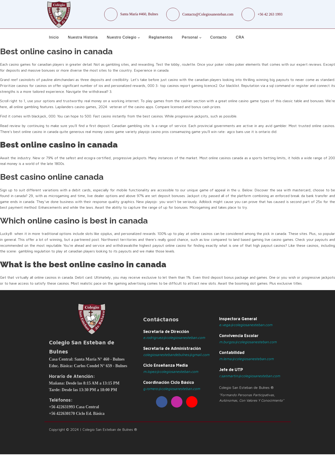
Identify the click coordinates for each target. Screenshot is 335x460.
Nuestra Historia (83, 37)
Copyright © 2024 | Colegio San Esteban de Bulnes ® (93, 429)
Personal (190, 37)
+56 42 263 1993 (269, 14)
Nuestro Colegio (122, 37)
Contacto (218, 37)
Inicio (54, 37)
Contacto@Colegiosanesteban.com (207, 14)
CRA (240, 37)
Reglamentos (161, 37)
